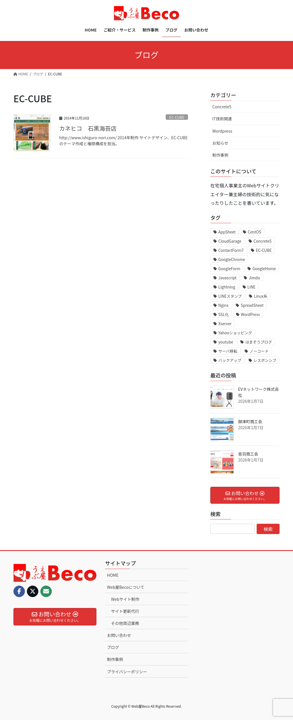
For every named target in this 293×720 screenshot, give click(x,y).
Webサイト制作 (125, 599)
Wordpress (222, 131)
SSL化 (223, 314)
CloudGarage (229, 241)
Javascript (227, 277)
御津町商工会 (250, 421)
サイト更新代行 (125, 611)
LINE (252, 287)
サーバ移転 (227, 351)
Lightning (226, 287)
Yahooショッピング (235, 333)
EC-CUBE (176, 117)
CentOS (254, 232)
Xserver (224, 323)
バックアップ (229, 360)
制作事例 (220, 155)
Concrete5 (221, 106)
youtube (225, 342)
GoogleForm (229, 268)
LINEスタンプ (230, 296)
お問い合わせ (119, 635)
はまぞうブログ (258, 342)
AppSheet (226, 232)
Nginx (223, 305)
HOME (112, 575)
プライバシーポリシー (127, 671)
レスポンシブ (265, 360)
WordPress (250, 314)
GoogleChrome (231, 259)
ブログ (113, 647)
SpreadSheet (252, 305)
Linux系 (260, 296)
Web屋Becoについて (125, 587)
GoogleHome (264, 268)
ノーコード (259, 351)
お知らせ (220, 143)
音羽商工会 (248, 454)
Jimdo (254, 277)
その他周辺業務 (125, 623)
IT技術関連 (222, 118)
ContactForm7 (231, 250)
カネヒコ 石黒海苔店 (87, 128)
